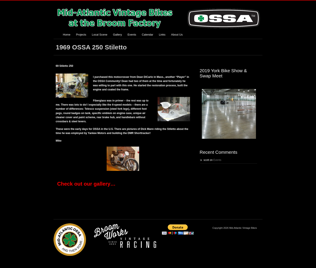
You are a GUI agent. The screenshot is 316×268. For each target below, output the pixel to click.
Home (66, 34)
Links (162, 34)
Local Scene (100, 34)
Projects (81, 34)
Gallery (117, 34)
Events (131, 34)
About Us (176, 34)
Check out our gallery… (86, 184)
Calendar (147, 34)
